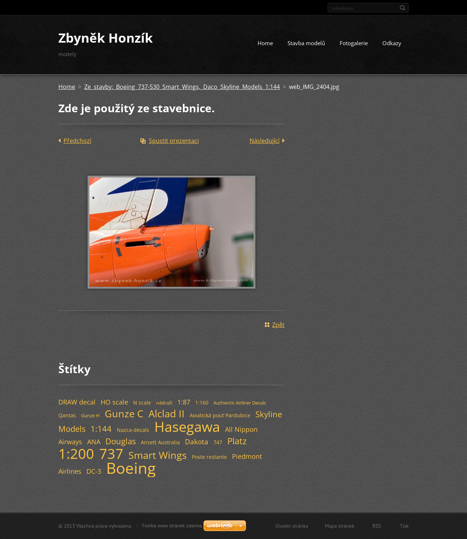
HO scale (114, 402)
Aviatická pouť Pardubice (220, 415)
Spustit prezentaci (174, 141)
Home (265, 43)
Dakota (196, 441)
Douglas (120, 441)
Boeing (131, 468)
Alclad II (166, 413)
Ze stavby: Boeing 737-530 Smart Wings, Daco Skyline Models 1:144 (182, 87)
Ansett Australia (160, 442)
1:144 (101, 428)
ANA (93, 441)
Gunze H (90, 415)
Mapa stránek (339, 526)
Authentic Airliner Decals (239, 402)
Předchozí (77, 141)
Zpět (278, 325)
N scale (142, 402)
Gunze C (124, 413)
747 (217, 442)
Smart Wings (157, 455)
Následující (264, 141)
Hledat (402, 8)
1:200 (76, 453)
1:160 (201, 402)
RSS (377, 526)
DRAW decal (77, 402)
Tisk (404, 526)
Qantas (67, 415)
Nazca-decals (133, 429)
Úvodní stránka (291, 526)
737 (111, 453)
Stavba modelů (306, 43)
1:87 (183, 402)
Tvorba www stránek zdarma (172, 525)
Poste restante (209, 456)
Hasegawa (187, 426)
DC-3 (93, 471)
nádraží (164, 402)
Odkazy (391, 43)
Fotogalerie (354, 43)
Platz (237, 441)
